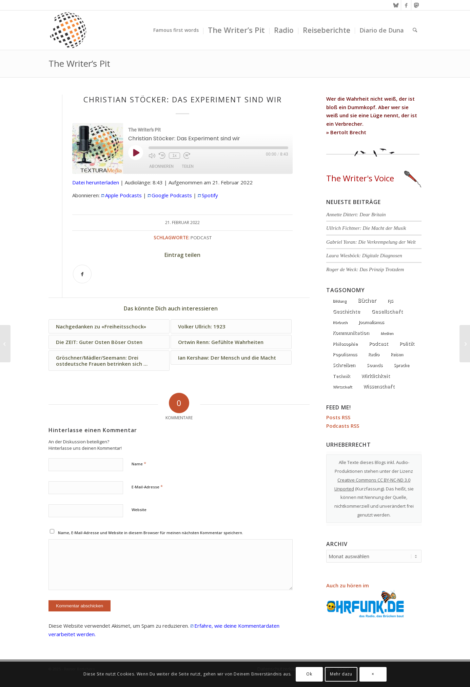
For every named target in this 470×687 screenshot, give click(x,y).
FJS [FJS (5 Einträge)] (390, 300)
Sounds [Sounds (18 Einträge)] (375, 365)
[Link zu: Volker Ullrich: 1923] (231, 326)
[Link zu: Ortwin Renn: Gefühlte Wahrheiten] (231, 342)
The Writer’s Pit (79, 63)
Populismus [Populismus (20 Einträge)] (345, 354)
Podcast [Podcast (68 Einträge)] (378, 343)
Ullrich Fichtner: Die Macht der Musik (366, 228)
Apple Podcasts (123, 195)
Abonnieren (161, 166)
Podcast (201, 238)
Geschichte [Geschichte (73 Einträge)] (346, 311)
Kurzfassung (369, 489)
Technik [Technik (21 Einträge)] (341, 376)
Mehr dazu (341, 674)
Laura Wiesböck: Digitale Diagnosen (364, 255)
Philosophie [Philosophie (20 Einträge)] (345, 344)
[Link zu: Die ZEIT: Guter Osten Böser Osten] (109, 342)
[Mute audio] (152, 156)
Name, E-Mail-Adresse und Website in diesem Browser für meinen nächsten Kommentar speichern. (150, 532)
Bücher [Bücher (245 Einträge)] (367, 300)
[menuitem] (176, 30)
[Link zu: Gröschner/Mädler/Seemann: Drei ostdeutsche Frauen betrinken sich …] (109, 360)
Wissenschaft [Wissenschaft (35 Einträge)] (379, 386)
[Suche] (415, 30)
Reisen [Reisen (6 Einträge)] (397, 354)
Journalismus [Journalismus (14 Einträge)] (371, 322)
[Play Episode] (135, 152)
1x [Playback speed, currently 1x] (174, 155)
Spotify (210, 195)
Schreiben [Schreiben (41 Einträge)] (344, 365)
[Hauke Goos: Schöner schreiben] (464, 343)
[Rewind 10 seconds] (162, 155)
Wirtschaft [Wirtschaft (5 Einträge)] (342, 386)
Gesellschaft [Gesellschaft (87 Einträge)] (387, 311)
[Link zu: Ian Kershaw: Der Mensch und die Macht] (231, 357)
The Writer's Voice (373, 178)
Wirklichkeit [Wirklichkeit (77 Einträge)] (375, 375)
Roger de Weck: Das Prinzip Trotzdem (365, 269)
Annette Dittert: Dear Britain (356, 214)
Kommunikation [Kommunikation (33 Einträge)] (351, 333)
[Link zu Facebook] (406, 5)
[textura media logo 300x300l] (68, 30)
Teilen (188, 166)
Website (139, 509)
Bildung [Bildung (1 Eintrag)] (340, 301)
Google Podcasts (172, 195)
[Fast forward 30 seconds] (186, 155)
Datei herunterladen (95, 182)
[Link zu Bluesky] (396, 5)
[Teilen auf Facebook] (82, 274)
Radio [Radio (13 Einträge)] (373, 354)
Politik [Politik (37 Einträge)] (406, 343)
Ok (309, 674)
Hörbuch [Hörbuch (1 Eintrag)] (340, 322)
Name (139, 464)
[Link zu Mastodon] (416, 5)
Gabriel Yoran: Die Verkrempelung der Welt (371, 242)
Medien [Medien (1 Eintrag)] (386, 333)
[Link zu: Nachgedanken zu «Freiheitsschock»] (109, 326)
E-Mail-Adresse (147, 487)
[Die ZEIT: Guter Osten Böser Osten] (5, 343)
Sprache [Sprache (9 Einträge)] (401, 365)
